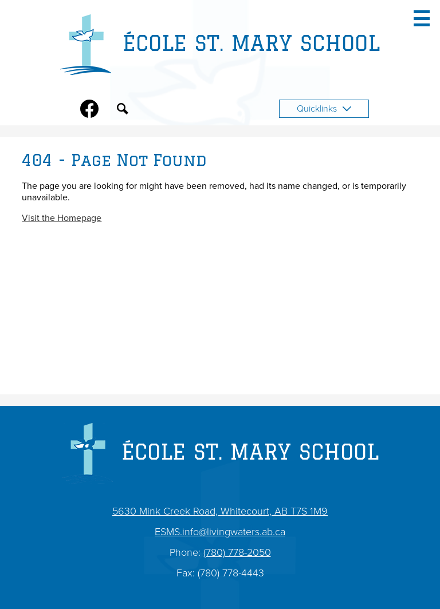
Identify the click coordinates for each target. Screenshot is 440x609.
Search (122, 111)
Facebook (89, 111)
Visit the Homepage (61, 218)
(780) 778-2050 (237, 552)
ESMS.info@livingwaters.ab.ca (220, 531)
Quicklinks (324, 108)
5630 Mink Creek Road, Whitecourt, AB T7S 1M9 (220, 511)
